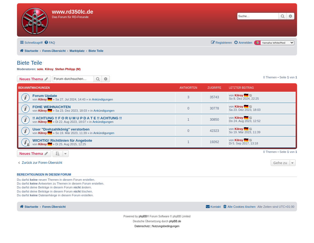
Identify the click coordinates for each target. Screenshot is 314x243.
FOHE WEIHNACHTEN (52, 107)
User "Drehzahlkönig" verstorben (61, 129)
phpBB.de (175, 221)
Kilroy (49, 69)
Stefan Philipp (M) (67, 69)
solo (40, 69)
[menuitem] (49, 42)
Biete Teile (29, 63)
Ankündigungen (102, 99)
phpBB (143, 216)
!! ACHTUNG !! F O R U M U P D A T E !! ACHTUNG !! (77, 118)
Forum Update (45, 96)
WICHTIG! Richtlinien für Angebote (62, 140)
